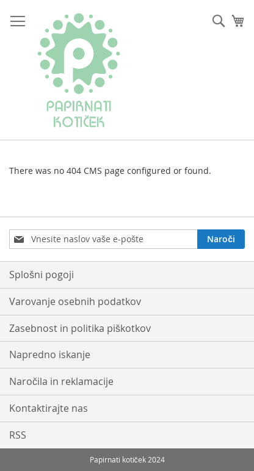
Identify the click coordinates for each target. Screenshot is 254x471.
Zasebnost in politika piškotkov (80, 328)
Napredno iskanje (49, 354)
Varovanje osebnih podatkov (75, 301)
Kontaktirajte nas (48, 408)
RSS (17, 435)
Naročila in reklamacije (61, 381)
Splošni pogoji (41, 274)
